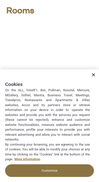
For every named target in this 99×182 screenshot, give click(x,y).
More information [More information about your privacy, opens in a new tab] (27, 159)
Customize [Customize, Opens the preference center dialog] (49, 170)
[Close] (93, 74)
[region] (49, 125)
